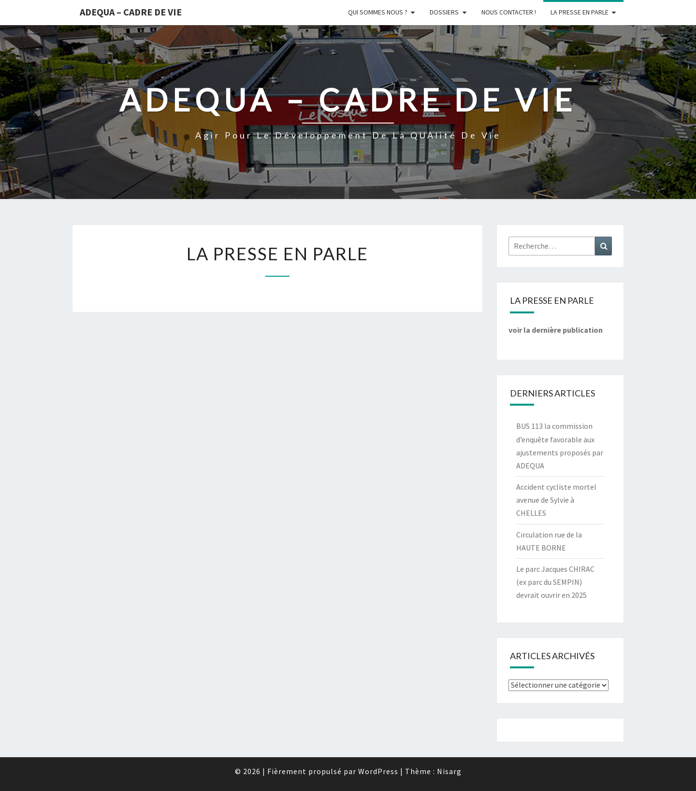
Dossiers (444, 12)
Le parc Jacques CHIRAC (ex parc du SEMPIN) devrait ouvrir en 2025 (555, 582)
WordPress (378, 771)
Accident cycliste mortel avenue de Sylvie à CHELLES (556, 500)
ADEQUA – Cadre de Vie (131, 12)
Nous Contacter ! (508, 12)
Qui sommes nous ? (377, 12)
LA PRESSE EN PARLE (580, 12)
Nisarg (449, 771)
